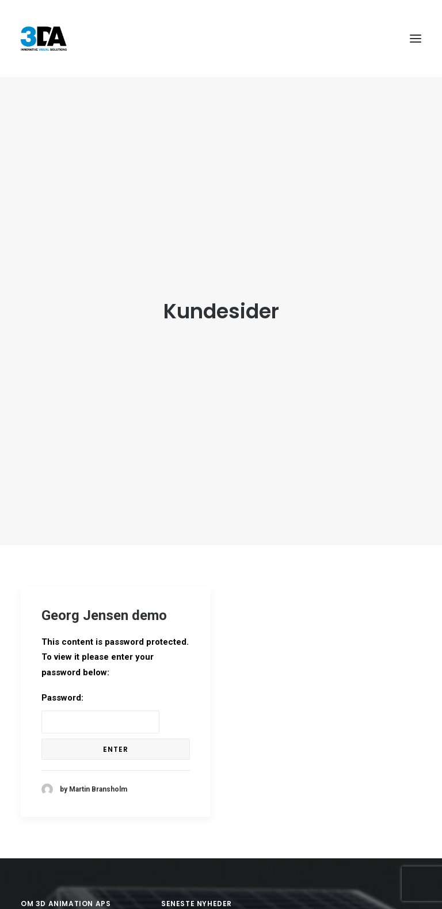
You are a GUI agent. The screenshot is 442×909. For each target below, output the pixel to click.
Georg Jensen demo (104, 607)
